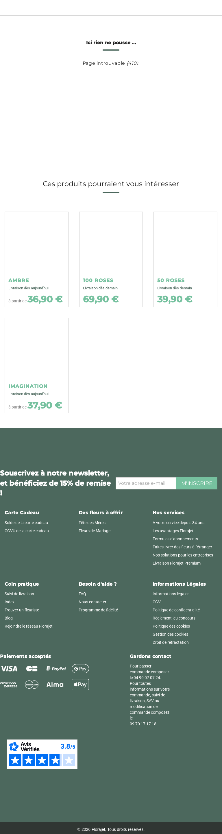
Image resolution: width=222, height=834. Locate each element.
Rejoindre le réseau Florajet (29, 626)
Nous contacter (92, 602)
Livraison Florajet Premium (177, 563)
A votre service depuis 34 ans (178, 522)
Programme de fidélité (98, 610)
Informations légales (171, 593)
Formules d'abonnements (175, 539)
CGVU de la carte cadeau (27, 530)
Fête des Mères (92, 522)
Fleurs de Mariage (94, 530)
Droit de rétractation (171, 642)
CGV (157, 602)
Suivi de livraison (19, 593)
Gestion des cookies (170, 634)
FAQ (82, 593)
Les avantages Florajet (173, 530)
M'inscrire (196, 483)
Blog (9, 618)
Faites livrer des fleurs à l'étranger (182, 547)
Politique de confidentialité (176, 610)
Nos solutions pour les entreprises (183, 555)
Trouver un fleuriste (22, 610)
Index (9, 602)
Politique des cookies (171, 626)
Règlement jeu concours (174, 618)
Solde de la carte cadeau (26, 522)
